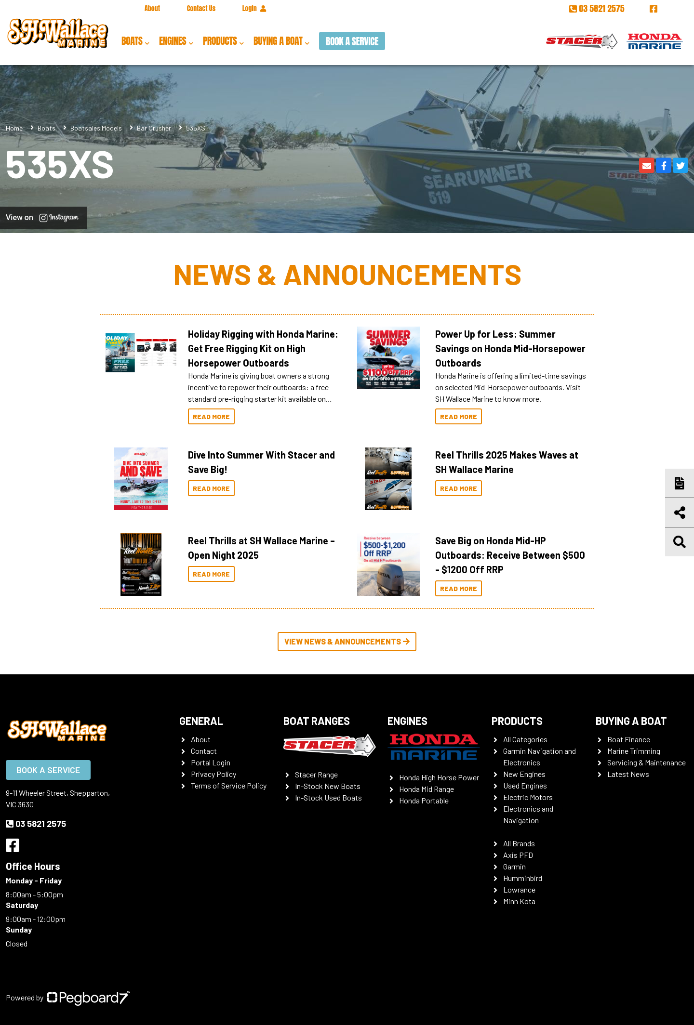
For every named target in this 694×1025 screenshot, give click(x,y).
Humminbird (522, 877)
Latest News (628, 773)
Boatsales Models (96, 128)
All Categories (525, 739)
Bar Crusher (154, 128)
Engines (172, 40)
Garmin (514, 866)
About (152, 8)
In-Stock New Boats (327, 785)
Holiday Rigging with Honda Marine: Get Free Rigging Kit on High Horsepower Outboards (263, 348)
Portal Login (210, 762)
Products (220, 40)
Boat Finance (628, 739)
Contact (204, 750)
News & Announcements (347, 273)
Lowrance (519, 889)
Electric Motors (528, 797)
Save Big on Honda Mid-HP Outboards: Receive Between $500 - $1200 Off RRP (510, 555)
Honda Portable (424, 800)
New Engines (524, 773)
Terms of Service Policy (229, 785)
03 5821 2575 (598, 8)
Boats (131, 40)
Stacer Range (316, 774)
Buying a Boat (278, 40)
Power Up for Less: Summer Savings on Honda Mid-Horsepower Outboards (510, 348)
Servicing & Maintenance (646, 762)
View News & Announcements (347, 641)
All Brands (519, 843)
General (201, 720)
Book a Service (352, 41)
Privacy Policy (213, 773)
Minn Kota (519, 901)
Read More (211, 416)
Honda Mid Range (426, 788)
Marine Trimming (633, 750)
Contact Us (201, 8)
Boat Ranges (316, 720)
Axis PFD (518, 854)
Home (14, 128)
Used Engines (525, 785)
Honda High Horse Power (439, 777)
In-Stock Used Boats (328, 797)
